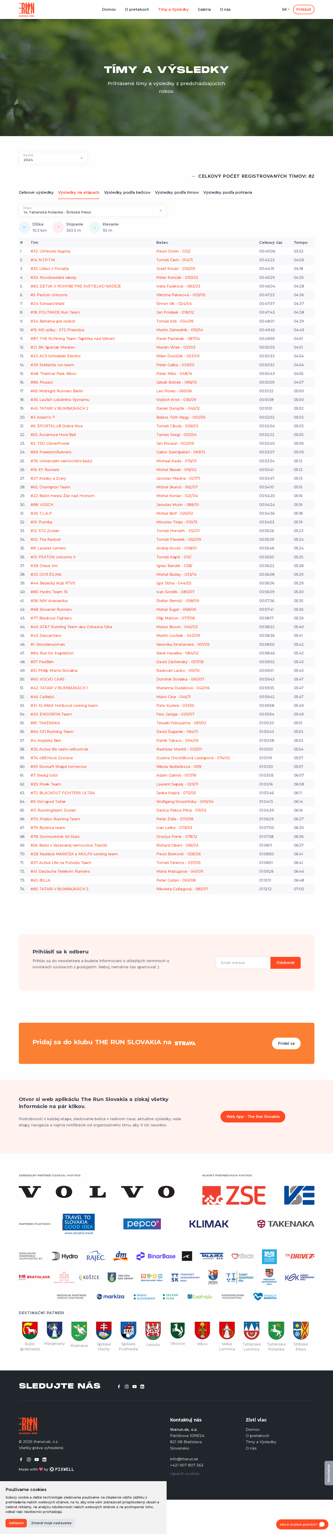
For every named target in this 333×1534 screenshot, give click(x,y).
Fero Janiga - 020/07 (175, 714)
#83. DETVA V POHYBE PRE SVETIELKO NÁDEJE (75, 286)
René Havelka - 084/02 (177, 653)
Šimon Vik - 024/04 (174, 303)
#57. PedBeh (42, 662)
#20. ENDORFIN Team (51, 714)
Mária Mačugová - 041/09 (179, 871)
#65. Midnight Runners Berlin (56, 391)
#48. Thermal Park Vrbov (53, 373)
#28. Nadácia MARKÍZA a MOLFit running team (74, 854)
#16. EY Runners (44, 470)
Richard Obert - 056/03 (177, 845)
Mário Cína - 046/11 (173, 697)
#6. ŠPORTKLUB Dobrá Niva (56, 426)
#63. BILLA (40, 880)
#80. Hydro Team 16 (48, 592)
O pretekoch (137, 9)
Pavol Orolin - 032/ (173, 251)
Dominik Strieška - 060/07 (180, 679)
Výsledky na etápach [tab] (78, 192)
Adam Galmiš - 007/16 (176, 775)
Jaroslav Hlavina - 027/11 (178, 478)
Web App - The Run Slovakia (253, 1116)
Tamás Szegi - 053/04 (176, 435)
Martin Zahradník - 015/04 (179, 330)
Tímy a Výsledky (173, 9)
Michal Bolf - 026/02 (174, 513)
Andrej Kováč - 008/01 (176, 548)
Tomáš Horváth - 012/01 (178, 531)
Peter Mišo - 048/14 (174, 373)
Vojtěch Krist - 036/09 (176, 400)
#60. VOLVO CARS (47, 679)
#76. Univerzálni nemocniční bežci (61, 461)
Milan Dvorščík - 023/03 (177, 356)
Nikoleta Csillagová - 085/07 (182, 889)
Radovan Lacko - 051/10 (178, 670)
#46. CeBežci (42, 697)
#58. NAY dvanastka (48, 601)
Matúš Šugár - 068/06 (176, 609)
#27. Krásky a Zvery (48, 478)
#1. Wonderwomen (47, 644)
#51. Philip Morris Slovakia (53, 670)
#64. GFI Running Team (52, 731)
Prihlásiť (303, 9)
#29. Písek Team (45, 784)
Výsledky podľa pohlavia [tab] (227, 192)
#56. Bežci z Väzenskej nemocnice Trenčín (68, 845)
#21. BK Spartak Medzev (52, 347)
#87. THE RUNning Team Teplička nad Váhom (72, 338)
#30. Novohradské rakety (53, 277)
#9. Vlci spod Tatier (48, 801)
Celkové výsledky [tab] (36, 192)
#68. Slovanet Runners (51, 609)
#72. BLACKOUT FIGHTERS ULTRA (62, 793)
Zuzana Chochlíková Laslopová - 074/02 (193, 758)
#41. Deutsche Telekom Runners (60, 871)
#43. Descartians (45, 635)
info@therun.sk (184, 1459)
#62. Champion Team (50, 487)
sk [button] (284, 9)
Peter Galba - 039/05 (175, 365)
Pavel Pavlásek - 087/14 (178, 338)
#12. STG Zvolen (44, 531)
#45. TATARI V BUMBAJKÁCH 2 (59, 408)
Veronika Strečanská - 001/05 (182, 644)
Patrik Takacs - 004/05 (177, 740)
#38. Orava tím (44, 566)
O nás (225, 9)
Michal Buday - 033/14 (176, 574)
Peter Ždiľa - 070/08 (174, 819)
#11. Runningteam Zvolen (53, 810)
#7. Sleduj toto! (44, 775)
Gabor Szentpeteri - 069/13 (180, 452)
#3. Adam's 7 (42, 417)
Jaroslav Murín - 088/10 (177, 505)
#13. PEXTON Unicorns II (52, 557)
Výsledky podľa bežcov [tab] (127, 192)
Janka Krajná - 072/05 (176, 793)
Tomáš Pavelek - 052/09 (178, 539)
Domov (109, 9)
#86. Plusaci (41, 382)
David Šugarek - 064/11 (177, 731)
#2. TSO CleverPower (49, 443)
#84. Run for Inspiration (52, 653)
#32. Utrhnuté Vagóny (50, 251)
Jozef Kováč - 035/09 (175, 268)
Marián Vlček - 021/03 (175, 347)
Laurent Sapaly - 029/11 (177, 784)
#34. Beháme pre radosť (52, 321)
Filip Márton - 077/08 (175, 618)
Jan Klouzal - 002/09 (175, 443)
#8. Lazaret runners (48, 548)
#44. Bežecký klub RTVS (52, 583)
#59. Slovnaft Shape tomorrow (58, 766)
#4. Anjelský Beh (45, 740)
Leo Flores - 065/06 (174, 391)
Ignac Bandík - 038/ (174, 566)
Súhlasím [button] (16, 1523)
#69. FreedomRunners (50, 452)
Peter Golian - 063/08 (176, 880)
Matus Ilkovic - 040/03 (177, 627)
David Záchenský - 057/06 (180, 662)
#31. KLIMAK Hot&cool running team (64, 705)
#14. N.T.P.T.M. (42, 260)
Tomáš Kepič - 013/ (173, 557)
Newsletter (329, 1473)
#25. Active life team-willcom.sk (59, 749)
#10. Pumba (41, 522)
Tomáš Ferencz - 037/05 (178, 863)
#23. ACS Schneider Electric (55, 356)
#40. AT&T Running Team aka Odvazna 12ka (71, 627)
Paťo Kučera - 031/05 (175, 705)
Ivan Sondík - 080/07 (175, 592)
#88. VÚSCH (41, 505)
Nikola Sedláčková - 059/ (179, 766)
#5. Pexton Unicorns (48, 295)
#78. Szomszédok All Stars (55, 836)
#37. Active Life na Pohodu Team (60, 863)
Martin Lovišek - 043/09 (178, 635)
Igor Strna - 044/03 (173, 583)
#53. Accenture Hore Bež (53, 435)
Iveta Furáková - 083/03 (178, 286)
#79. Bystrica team (47, 828)
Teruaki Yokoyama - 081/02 (181, 723)
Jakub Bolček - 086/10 (176, 382)
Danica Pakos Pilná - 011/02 (181, 810)
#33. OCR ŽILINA (46, 574)
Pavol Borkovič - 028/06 (178, 854)
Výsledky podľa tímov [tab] (177, 192)
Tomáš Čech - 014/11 (174, 260)
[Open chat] (302, 1524)
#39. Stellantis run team (52, 365)
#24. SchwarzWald (47, 303)
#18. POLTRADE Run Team (55, 312)
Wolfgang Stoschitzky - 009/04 (185, 801)
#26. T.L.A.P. (41, 513)
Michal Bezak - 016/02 (176, 470)
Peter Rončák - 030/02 (177, 277)
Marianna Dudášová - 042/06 (183, 688)
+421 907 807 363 (186, 1465)
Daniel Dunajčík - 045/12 (178, 408)
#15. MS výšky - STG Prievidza (57, 330)
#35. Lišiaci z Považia (49, 268)
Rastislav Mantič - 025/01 (179, 749)
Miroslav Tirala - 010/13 (176, 522)
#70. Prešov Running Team (55, 819)
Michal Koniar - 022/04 (177, 496)
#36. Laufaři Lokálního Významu (59, 400)
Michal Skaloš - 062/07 (177, 487)
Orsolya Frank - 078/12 (176, 836)
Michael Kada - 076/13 (176, 461)
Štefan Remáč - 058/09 (177, 601)
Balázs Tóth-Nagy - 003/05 (181, 417)
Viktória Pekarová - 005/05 (180, 295)
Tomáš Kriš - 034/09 (174, 321)
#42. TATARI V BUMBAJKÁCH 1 (59, 688)
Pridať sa (286, 1043)
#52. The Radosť (45, 539)
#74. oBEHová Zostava (51, 758)
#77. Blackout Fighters (51, 618)
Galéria (204, 9)
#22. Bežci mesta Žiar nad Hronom (62, 496)
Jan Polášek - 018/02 (175, 312)
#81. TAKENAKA (45, 723)
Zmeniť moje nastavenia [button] (51, 1523)
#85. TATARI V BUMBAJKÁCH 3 (59, 889)
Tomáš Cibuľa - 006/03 (177, 426)
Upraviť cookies (184, 1474)
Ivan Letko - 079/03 (174, 828)
